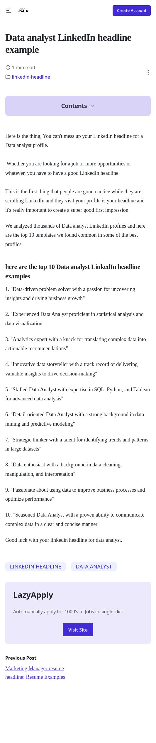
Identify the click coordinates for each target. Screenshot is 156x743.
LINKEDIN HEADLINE (35, 566)
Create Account (132, 10)
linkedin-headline (31, 77)
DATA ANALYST (94, 566)
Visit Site (78, 630)
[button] (9, 10)
